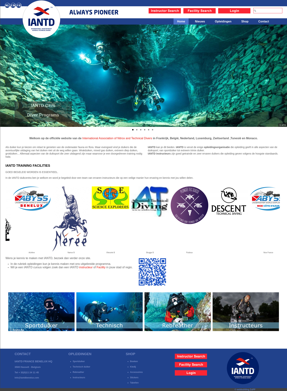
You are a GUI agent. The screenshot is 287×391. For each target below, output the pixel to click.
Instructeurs (79, 377)
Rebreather (78, 372)
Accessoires (136, 372)
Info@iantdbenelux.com (27, 377)
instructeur (86, 267)
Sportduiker (79, 361)
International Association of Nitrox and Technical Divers (117, 138)
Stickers (134, 377)
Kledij (133, 367)
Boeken (134, 361)
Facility (101, 267)
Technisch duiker (81, 367)
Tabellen (134, 382)
